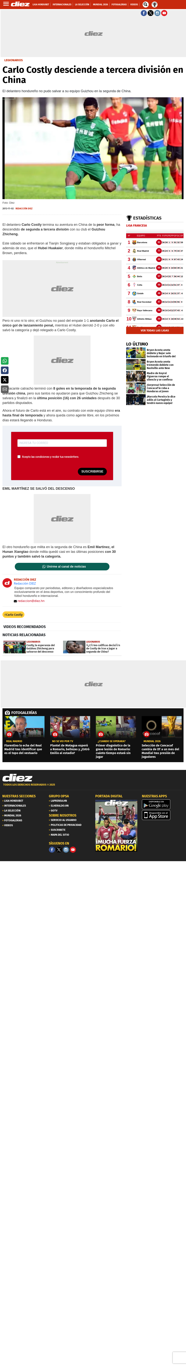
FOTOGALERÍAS (24, 712)
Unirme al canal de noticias (66, 566)
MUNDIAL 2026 (152, 741)
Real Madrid (14, 741)
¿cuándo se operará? (112, 741)
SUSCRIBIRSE (92, 471)
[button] (5, 361)
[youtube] (73, 850)
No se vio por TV (62, 741)
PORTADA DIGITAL (109, 796)
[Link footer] (17, 778)
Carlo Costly (14, 614)
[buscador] (146, 5)
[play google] (163, 804)
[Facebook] (52, 850)
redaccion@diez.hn (29, 601)
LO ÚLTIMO (137, 344)
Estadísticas (147, 218)
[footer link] (93, 787)
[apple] (163, 815)
